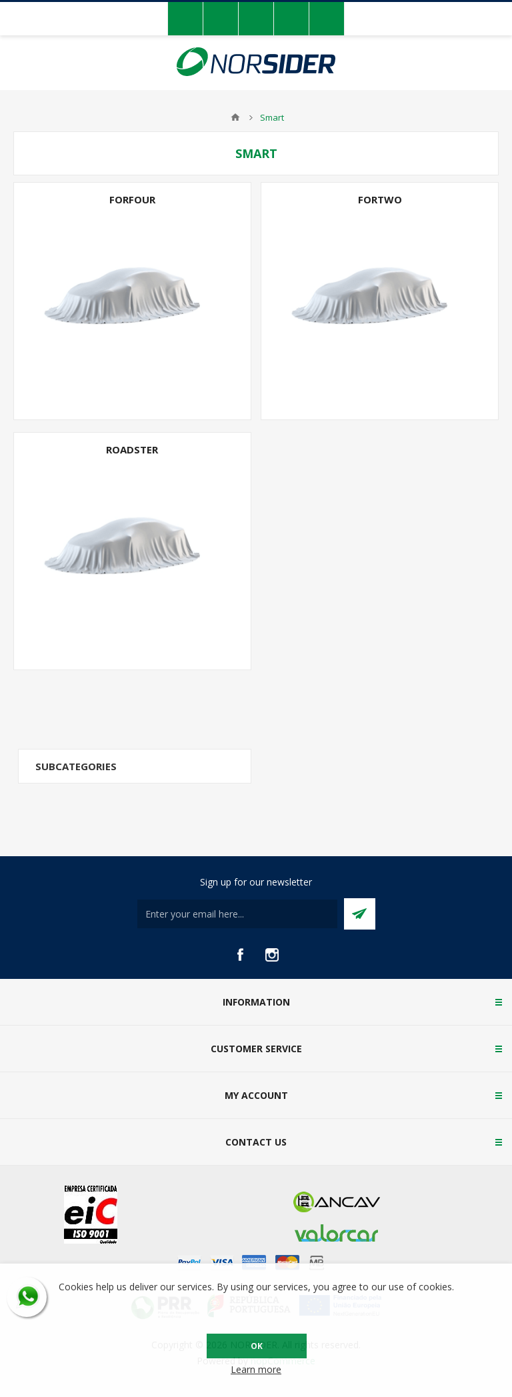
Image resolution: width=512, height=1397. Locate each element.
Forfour (132, 199)
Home (235, 117)
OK (257, 1346)
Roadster (132, 449)
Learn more (256, 1369)
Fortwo (380, 199)
